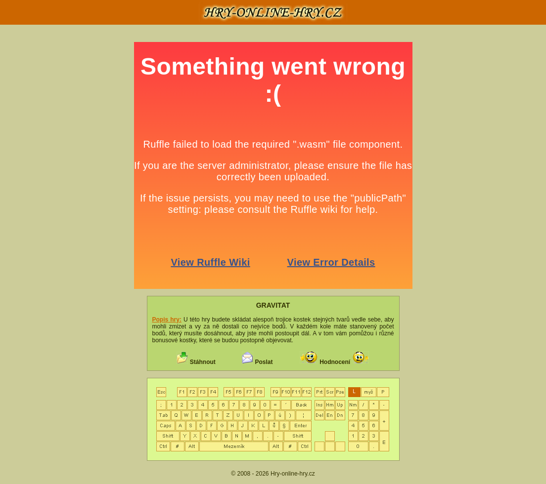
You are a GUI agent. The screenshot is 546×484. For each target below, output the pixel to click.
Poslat (264, 362)
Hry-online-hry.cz (293, 473)
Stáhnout (203, 362)
